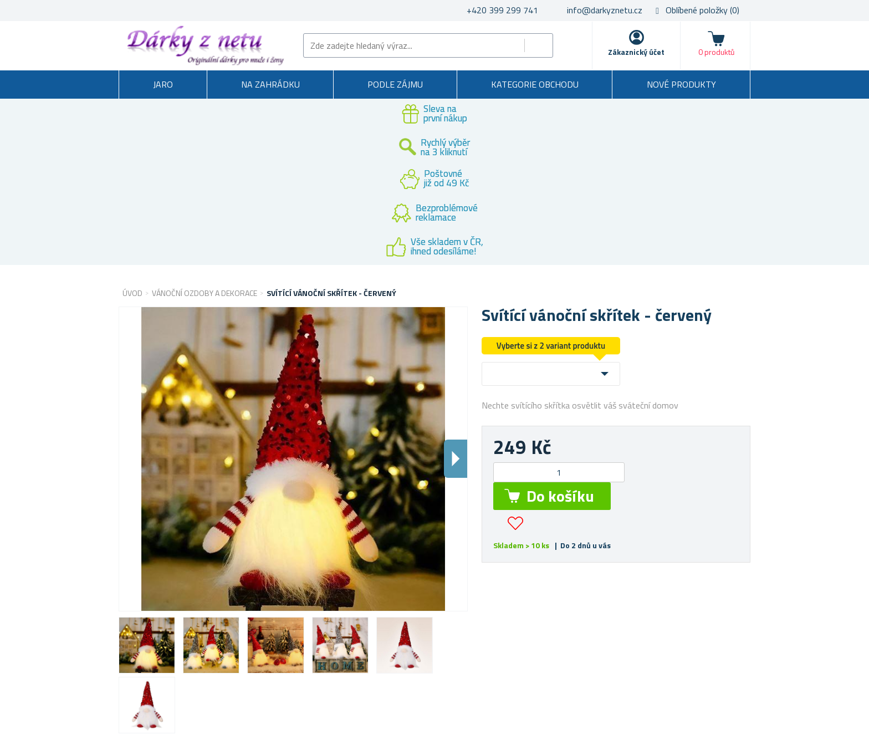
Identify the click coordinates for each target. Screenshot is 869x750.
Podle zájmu (395, 84)
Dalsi (455, 459)
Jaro (163, 84)
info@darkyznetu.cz (604, 10)
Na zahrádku (270, 84)
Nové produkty (681, 84)
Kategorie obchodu (535, 84)
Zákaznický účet (636, 52)
